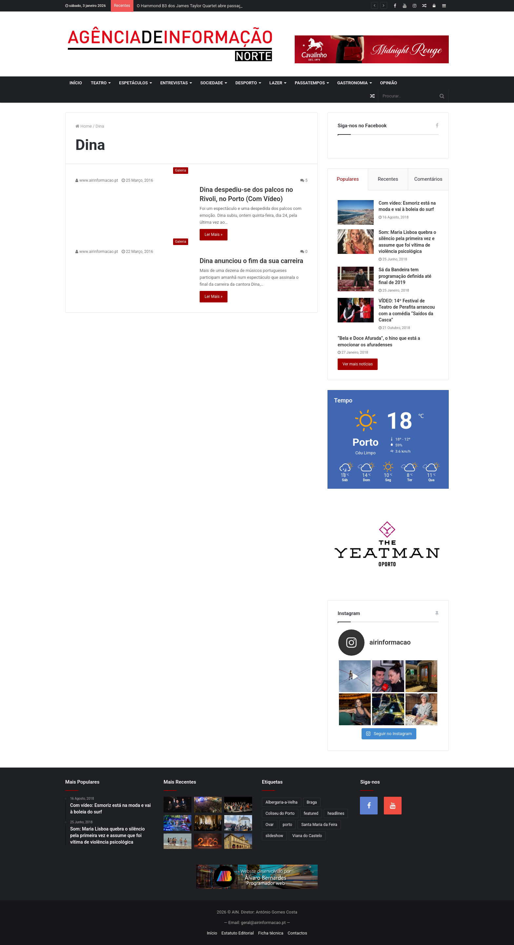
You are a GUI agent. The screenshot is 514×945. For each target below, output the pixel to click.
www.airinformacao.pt (96, 180)
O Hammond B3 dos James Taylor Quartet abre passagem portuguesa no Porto (212, 5)
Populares (348, 179)
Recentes (388, 179)
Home (83, 126)
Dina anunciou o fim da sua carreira (251, 261)
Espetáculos (133, 82)
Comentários (428, 179)
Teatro (99, 82)
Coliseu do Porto (280, 813)
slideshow (274, 835)
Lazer (275, 82)
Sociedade (211, 82)
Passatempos (310, 82)
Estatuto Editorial (238, 933)
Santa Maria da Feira (319, 824)
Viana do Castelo (307, 835)
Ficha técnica (271, 933)
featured (311, 813)
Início (75, 82)
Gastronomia (352, 82)
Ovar (270, 824)
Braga (312, 802)
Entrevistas (174, 82)
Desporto (246, 82)
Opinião (388, 82)
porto (287, 824)
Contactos (297, 933)
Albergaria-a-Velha (282, 802)
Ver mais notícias (358, 364)
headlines (335, 813)
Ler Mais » (214, 234)
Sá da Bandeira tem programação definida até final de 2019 (405, 276)
